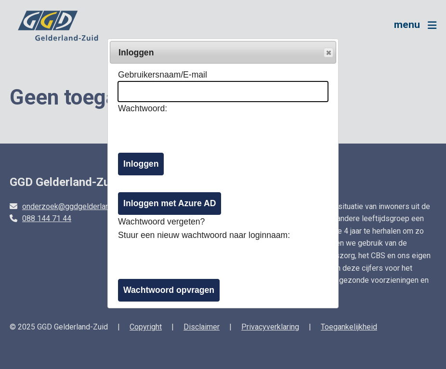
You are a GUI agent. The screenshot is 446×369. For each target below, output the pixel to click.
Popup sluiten (328, 53)
